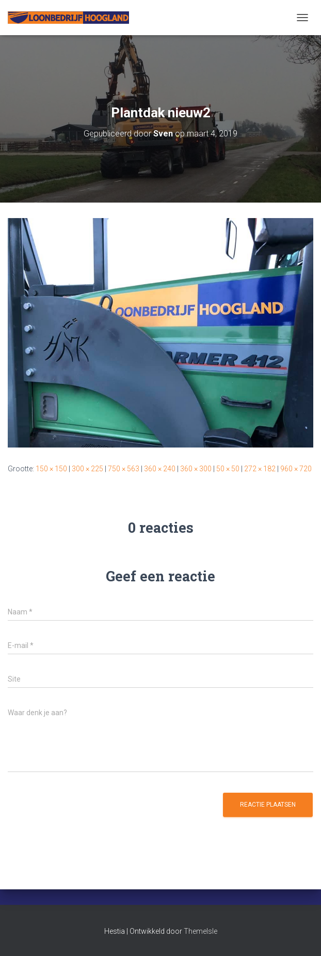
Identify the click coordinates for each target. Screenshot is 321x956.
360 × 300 (196, 469)
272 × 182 (260, 469)
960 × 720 (296, 469)
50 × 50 (227, 469)
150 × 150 (51, 469)
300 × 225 (87, 469)
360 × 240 (159, 469)
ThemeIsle (200, 931)
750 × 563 (123, 469)
